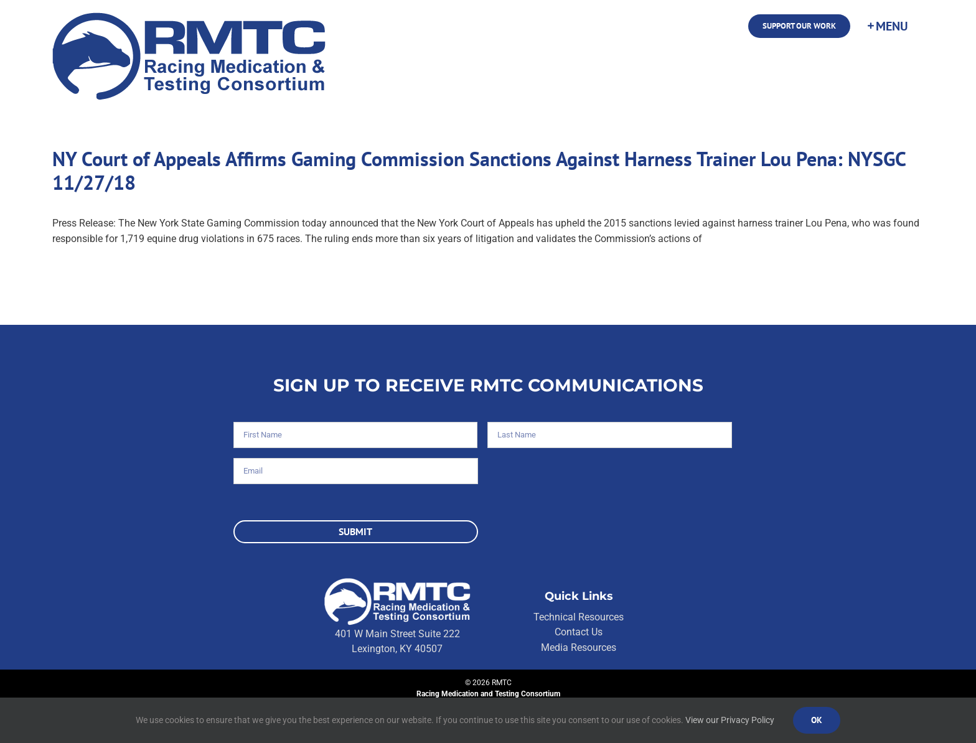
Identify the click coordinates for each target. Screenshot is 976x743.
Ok (816, 720)
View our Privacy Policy (729, 720)
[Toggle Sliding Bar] (887, 26)
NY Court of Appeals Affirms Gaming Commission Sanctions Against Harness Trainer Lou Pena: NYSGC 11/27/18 (479, 170)
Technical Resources (578, 617)
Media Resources (578, 647)
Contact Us (579, 632)
